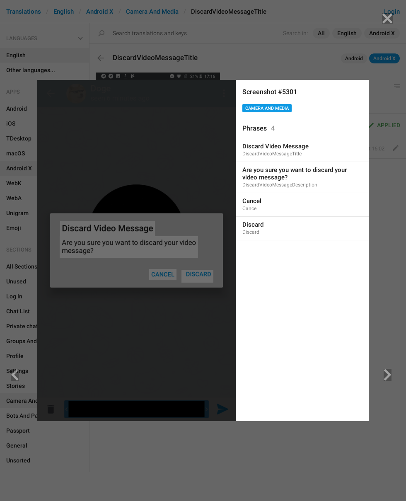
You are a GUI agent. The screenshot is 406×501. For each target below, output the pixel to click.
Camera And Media (267, 108)
